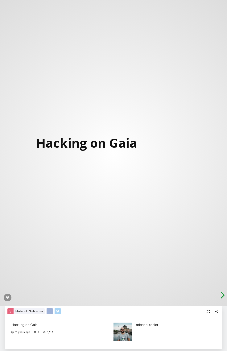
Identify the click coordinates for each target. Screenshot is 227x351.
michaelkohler (147, 325)
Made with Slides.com (29, 311)
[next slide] (222, 295)
